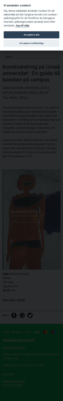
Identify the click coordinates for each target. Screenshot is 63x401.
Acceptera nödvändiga (31, 43)
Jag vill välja (22, 25)
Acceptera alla (31, 34)
